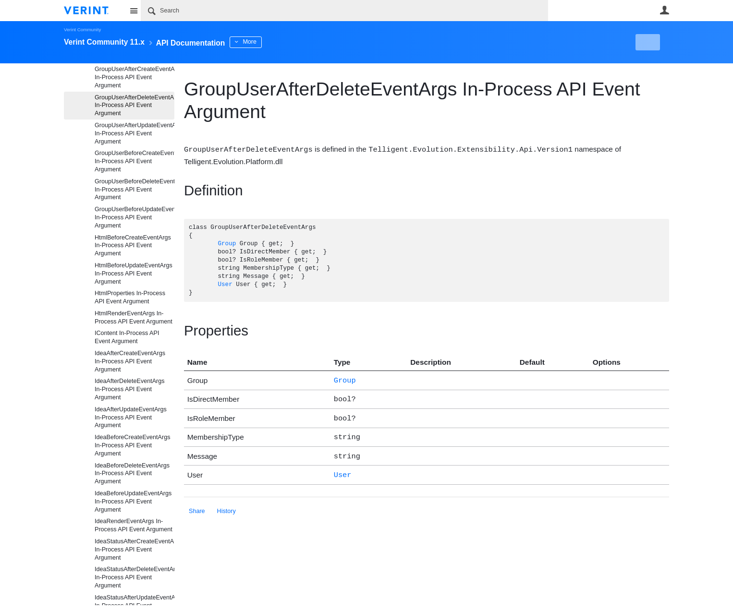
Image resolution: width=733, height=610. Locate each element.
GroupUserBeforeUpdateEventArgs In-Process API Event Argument (134, 217)
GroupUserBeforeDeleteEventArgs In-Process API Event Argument (134, 189)
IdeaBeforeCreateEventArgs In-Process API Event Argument (133, 445)
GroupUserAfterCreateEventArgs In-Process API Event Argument (134, 77)
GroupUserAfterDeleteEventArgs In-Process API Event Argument (134, 105)
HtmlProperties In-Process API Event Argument (130, 297)
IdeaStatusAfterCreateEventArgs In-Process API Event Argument (134, 549)
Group (227, 243)
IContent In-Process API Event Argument (127, 337)
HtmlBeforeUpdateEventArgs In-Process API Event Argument (133, 273)
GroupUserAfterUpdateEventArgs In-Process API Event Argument (134, 133)
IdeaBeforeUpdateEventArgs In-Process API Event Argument (133, 501)
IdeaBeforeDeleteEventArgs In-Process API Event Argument (132, 473)
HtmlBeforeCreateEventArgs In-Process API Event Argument (133, 245)
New (647, 42)
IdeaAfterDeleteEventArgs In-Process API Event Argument (130, 389)
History (226, 505)
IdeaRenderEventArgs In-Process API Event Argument (133, 525)
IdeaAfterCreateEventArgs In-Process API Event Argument (130, 361)
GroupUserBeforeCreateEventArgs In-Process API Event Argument (134, 161)
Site (133, 10)
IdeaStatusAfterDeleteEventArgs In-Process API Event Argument (134, 577)
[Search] (344, 10)
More (275, 41)
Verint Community (82, 29)
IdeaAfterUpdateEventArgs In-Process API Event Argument (131, 417)
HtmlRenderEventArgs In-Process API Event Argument (133, 317)
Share (197, 505)
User (664, 10)
